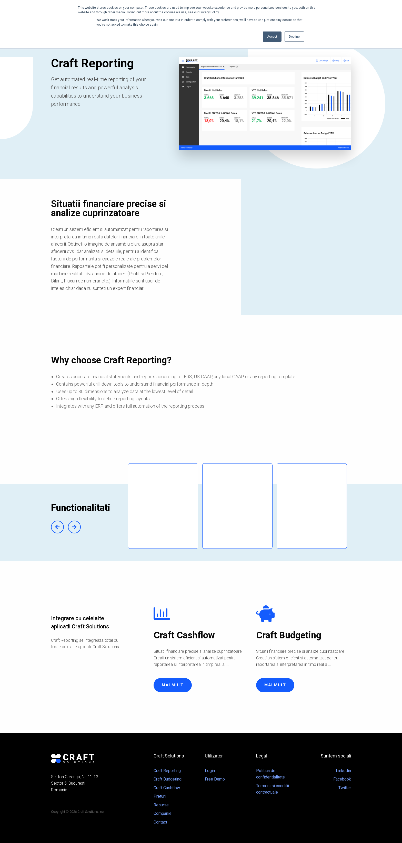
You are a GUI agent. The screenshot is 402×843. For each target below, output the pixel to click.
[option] (165, 506)
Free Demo (215, 779)
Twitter (344, 787)
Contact (160, 822)
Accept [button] (272, 36)
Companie (163, 813)
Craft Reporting (167, 770)
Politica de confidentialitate (270, 774)
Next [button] (74, 527)
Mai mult (173, 685)
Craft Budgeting (168, 779)
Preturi (160, 796)
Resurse (161, 805)
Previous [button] (57, 527)
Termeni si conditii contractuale (272, 789)
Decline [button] (294, 36)
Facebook (342, 779)
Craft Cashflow (167, 787)
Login (210, 770)
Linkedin (343, 770)
